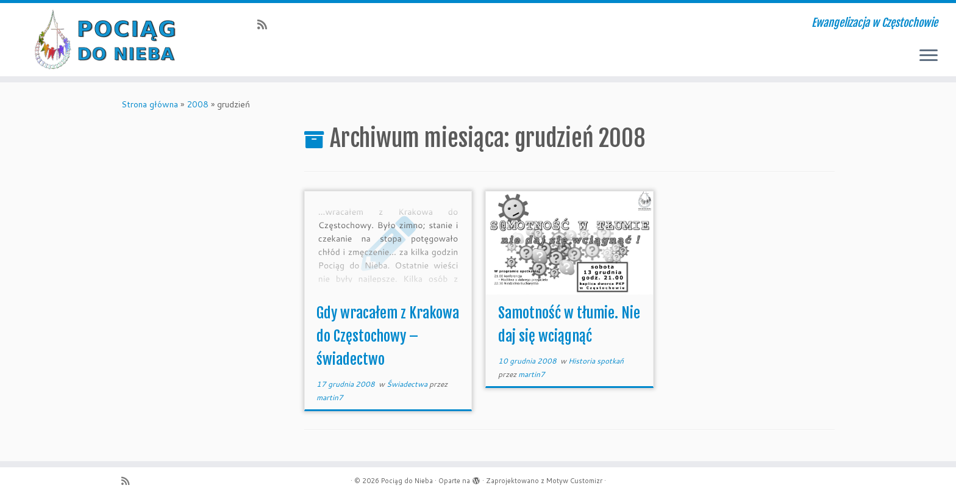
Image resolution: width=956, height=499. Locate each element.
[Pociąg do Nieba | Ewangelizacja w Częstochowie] (110, 39)
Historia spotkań (596, 361)
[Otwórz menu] (928, 56)
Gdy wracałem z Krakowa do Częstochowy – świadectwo (387, 336)
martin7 (329, 397)
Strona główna (149, 104)
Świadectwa (408, 384)
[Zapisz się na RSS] (266, 24)
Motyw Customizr (574, 481)
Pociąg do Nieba (407, 481)
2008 (198, 104)
